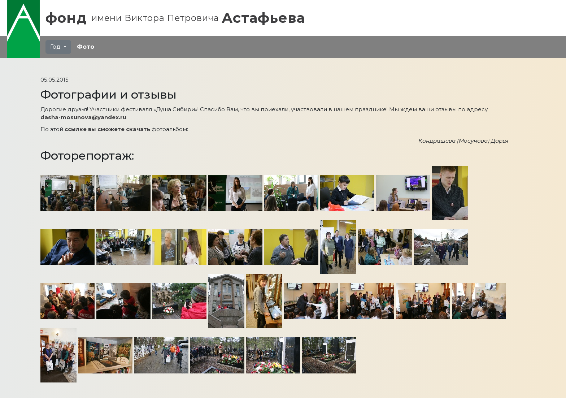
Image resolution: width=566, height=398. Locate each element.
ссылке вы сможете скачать (107, 129)
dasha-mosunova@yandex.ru (83, 117)
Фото (85, 46)
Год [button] (56, 46)
